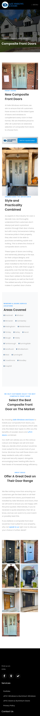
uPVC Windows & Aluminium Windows (19, 696)
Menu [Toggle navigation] (34, 4)
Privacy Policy (9, 705)
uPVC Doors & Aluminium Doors (16, 701)
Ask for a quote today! (27, 140)
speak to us (14, 527)
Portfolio (6, 691)
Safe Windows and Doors (23, 419)
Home (4, 39)
